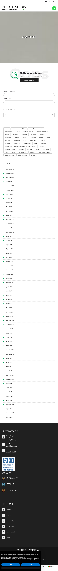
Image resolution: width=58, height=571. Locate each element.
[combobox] (29, 95)
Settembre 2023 (10, 194)
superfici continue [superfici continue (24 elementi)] (9, 155)
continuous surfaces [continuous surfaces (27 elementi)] (42, 131)
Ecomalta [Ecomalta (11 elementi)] (33, 137)
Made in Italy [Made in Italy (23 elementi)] (27, 143)
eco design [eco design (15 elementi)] (8, 137)
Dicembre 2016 (10, 375)
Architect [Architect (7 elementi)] (14, 129)
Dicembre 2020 (10, 320)
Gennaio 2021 (9, 316)
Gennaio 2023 (9, 215)
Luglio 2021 (9, 291)
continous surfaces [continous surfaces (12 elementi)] (28, 131)
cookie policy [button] (22, 557)
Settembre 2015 (10, 404)
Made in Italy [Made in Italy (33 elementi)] (17, 143)
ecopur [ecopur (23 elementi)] (48, 137)
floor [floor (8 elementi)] (24, 140)
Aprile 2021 (9, 303)
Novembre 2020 (10, 324)
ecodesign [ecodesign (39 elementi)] (42, 134)
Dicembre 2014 (10, 413)
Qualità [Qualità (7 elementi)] (37, 149)
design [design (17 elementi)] (7, 134)
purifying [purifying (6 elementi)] (29, 149)
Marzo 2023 (9, 207)
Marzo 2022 (9, 257)
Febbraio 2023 (9, 211)
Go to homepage (29, 80)
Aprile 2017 (9, 362)
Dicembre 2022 (10, 219)
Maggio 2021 (9, 299)
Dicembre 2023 (10, 186)
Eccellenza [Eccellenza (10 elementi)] (15, 134)
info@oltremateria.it (11, 446)
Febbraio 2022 (9, 261)
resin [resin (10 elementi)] (6, 152)
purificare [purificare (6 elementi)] (21, 149)
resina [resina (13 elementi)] (13, 152)
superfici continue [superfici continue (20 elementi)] (22, 155)
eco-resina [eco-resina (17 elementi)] (33, 134)
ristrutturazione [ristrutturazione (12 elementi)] (22, 152)
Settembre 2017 (10, 354)
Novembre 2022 (10, 223)
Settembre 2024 (10, 177)
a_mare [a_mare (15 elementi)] (18, 131)
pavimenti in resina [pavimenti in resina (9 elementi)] (10, 149)
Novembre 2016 (10, 379)
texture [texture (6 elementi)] (33, 155)
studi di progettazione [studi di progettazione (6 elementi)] (44, 152)
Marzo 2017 (9, 366)
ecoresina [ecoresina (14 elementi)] (7, 140)
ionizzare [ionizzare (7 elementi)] (7, 143)
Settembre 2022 (10, 232)
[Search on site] (29, 102)
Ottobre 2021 (9, 278)
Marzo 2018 (9, 345)
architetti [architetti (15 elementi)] (31, 129)
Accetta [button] (30, 564)
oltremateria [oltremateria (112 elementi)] (42, 146)
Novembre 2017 (10, 350)
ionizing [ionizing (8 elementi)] (43, 140)
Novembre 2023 (10, 190)
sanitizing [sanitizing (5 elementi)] (32, 152)
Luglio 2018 (9, 337)
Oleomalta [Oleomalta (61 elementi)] (43, 143)
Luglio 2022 (9, 240)
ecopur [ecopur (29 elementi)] (41, 137)
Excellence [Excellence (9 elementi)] (17, 140)
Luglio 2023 (9, 198)
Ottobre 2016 (9, 383)
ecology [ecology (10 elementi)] (25, 137)
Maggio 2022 (9, 249)
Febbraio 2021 (9, 312)
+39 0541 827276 (11, 451)
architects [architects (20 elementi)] (23, 129)
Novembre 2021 (10, 274)
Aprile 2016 (9, 400)
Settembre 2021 (10, 282)
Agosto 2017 (9, 358)
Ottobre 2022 (9, 228)
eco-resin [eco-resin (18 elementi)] (24, 134)
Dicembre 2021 (10, 270)
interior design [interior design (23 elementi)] (33, 140)
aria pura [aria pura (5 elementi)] (40, 129)
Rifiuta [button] (10, 564)
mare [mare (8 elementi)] (35, 143)
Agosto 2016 (9, 387)
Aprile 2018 (9, 341)
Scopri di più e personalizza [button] (20, 567)
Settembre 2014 (10, 417)
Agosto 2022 (9, 236)
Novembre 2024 (10, 173)
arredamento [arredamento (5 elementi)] (8, 131)
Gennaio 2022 (9, 265)
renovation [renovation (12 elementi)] (46, 149)
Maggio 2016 (9, 396)
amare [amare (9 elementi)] (7, 129)
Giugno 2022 (9, 244)
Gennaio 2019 (9, 329)
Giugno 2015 (9, 408)
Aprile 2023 (9, 202)
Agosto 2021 (9, 287)
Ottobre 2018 (9, 333)
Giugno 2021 (9, 295)
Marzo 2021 (9, 308)
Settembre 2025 (10, 169)
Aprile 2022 (9, 253)
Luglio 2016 (9, 392)
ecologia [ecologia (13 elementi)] (17, 137)
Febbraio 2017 (9, 371)
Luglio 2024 (9, 181)
